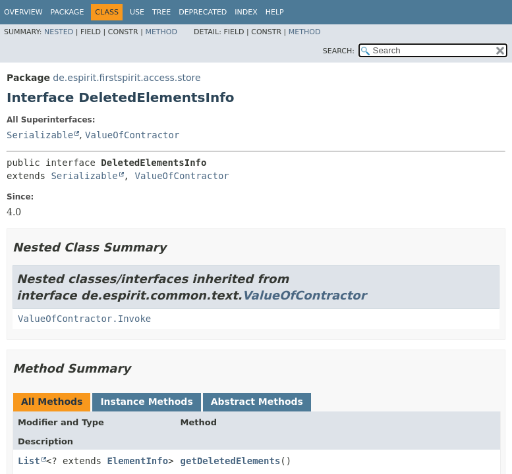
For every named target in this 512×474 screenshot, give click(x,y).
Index (246, 12)
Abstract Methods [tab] (257, 401)
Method (161, 32)
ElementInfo (137, 461)
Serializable (40, 135)
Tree (161, 12)
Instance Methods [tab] (146, 401)
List (29, 461)
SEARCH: (339, 51)
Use (137, 12)
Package (67, 12)
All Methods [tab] (51, 401)
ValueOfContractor (132, 135)
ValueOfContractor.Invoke (84, 318)
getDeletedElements (231, 461)
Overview (23, 12)
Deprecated (203, 12)
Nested (58, 32)
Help (275, 12)
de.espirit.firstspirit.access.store (126, 77)
